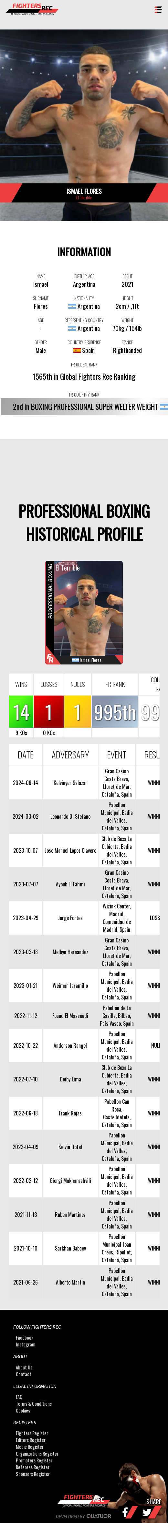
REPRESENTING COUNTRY (84, 320)
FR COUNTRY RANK (84, 394)
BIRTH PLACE (84, 276)
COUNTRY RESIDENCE (84, 342)
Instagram (25, 1344)
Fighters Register (32, 1433)
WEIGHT (127, 320)
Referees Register (32, 1467)
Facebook (24, 1337)
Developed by (84, 1516)
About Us (24, 1367)
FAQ (19, 1397)
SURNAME (40, 298)
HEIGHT (127, 298)
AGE (41, 320)
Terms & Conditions (34, 1404)
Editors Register (31, 1440)
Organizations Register (37, 1453)
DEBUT (127, 276)
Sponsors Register (33, 1474)
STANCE (127, 342)
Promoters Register (34, 1460)
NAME (41, 276)
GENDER (41, 342)
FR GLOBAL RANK (84, 364)
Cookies (23, 1410)
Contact (23, 1374)
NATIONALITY (84, 298)
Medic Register (30, 1447)
